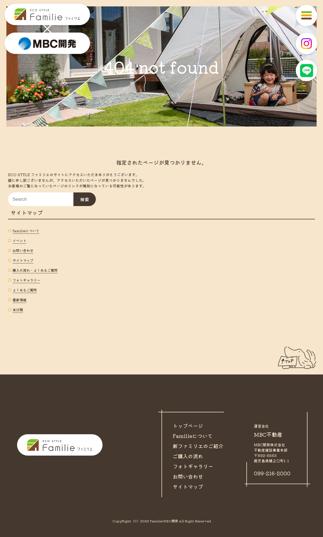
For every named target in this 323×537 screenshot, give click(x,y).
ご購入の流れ (189, 456)
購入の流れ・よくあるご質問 (37, 270)
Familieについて (194, 436)
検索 (84, 199)
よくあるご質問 (26, 290)
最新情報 (20, 299)
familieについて (27, 230)
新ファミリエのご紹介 (199, 446)
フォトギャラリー (27, 280)
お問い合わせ (24, 250)
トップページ (189, 425)
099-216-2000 (273, 473)
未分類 (18, 309)
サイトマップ (24, 260)
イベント (20, 240)
